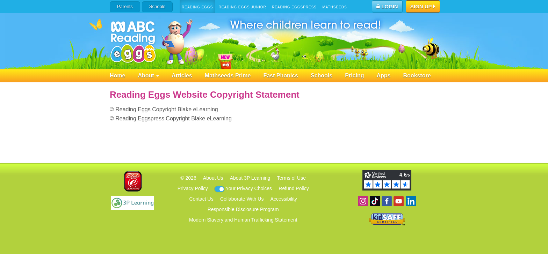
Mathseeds (334, 7)
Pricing (354, 76)
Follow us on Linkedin (411, 201)
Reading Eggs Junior (242, 7)
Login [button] (387, 6)
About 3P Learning (250, 178)
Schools (157, 6)
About (148, 76)
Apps (383, 76)
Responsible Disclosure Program (243, 209)
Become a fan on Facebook (387, 201)
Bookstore (417, 76)
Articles (182, 76)
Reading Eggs (197, 7)
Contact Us (201, 199)
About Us (213, 178)
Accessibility (284, 199)
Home (117, 76)
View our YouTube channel (399, 201)
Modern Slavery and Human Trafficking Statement (243, 220)
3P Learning (132, 203)
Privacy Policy (193, 188)
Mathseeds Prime (228, 76)
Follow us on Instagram (363, 201)
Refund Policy (294, 188)
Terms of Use (291, 178)
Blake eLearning (133, 181)
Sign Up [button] (423, 7)
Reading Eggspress (294, 7)
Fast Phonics (280, 76)
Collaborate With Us (242, 199)
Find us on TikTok (375, 201)
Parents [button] (125, 6)
